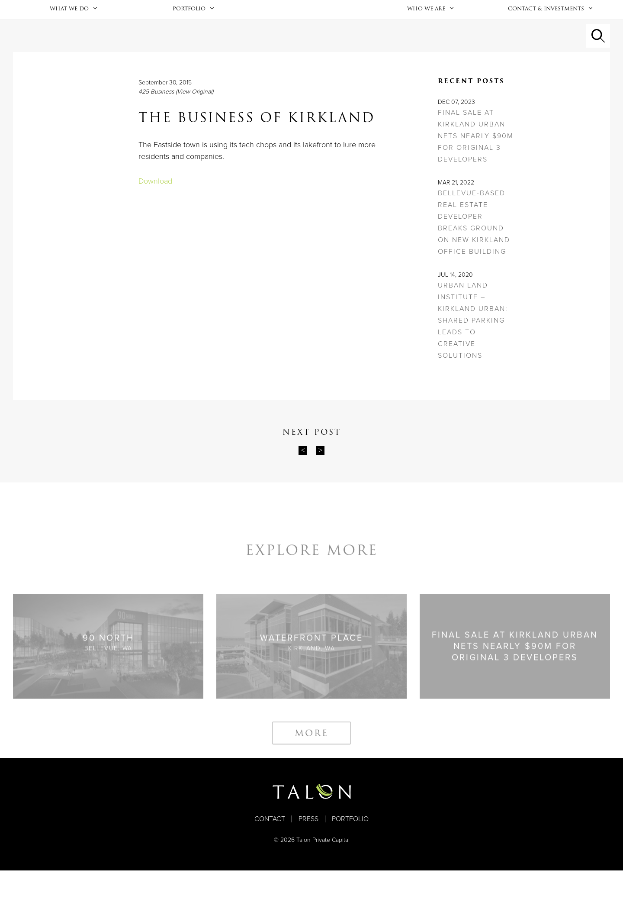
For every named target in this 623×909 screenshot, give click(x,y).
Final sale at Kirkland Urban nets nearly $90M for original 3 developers (476, 174)
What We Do (69, 27)
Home (311, 29)
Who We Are (426, 27)
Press (308, 857)
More (311, 783)
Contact (269, 857)
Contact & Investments (546, 27)
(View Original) (194, 130)
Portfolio (189, 27)
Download (155, 219)
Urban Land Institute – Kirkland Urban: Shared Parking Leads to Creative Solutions (473, 359)
